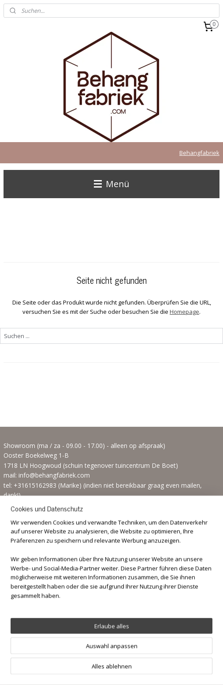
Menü (111, 184)
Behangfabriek (199, 153)
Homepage (184, 312)
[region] (111, 592)
